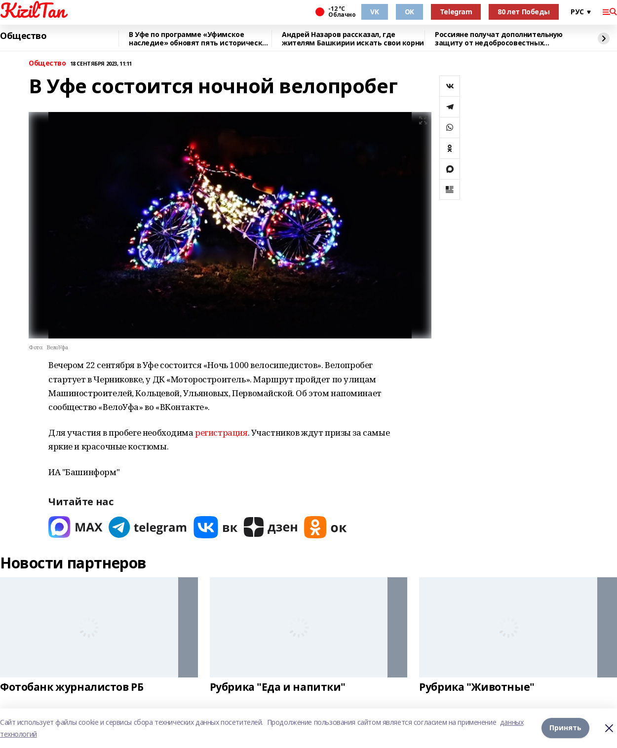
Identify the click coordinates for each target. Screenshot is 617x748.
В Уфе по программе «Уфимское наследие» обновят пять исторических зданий (199, 39)
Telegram (456, 11)
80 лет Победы (524, 11)
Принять (565, 728)
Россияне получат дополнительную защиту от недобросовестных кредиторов (499, 39)
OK (409, 11)
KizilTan (32, 10)
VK (374, 11)
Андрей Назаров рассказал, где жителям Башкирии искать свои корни (353, 39)
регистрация (221, 432)
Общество (23, 36)
